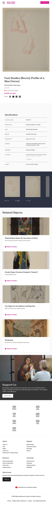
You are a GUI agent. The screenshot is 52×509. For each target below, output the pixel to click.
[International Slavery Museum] (14, 414)
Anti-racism (6, 465)
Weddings (29, 467)
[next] (28, 200)
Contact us (5, 450)
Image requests (7, 467)
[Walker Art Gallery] (14, 421)
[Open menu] (4, 3)
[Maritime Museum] (37, 414)
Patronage (29, 448)
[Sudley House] (37, 421)
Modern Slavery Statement (19, 501)
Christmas (29, 463)
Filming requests (31, 465)
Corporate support (31, 446)
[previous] (7, 200)
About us (5, 444)
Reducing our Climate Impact (10, 452)
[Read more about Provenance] (36, 157)
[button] (12, 187)
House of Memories (8, 463)
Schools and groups (8, 461)
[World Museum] (37, 407)
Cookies (29, 501)
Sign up (6, 479)
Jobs (4, 446)
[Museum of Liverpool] (14, 407)
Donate (28, 450)
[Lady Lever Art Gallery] (14, 429)
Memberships (30, 444)
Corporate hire (30, 461)
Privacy (9, 501)
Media (4, 448)
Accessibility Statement (39, 501)
